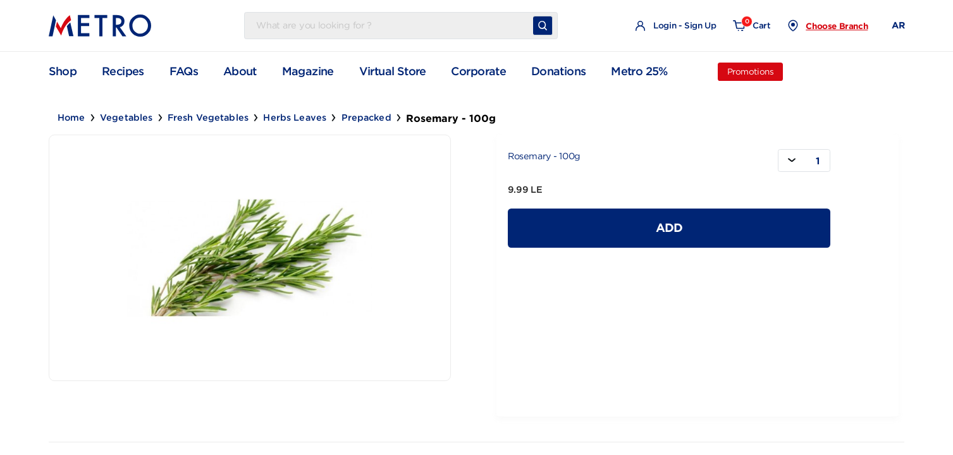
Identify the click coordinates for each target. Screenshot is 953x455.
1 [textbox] (818, 160)
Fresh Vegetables (208, 117)
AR (898, 25)
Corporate (478, 71)
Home (71, 117)
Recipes (123, 71)
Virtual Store (392, 71)
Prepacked (366, 117)
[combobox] (804, 160)
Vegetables (126, 117)
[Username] (390, 26)
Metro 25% (639, 71)
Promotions (750, 71)
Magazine (308, 71)
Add (669, 227)
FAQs (184, 71)
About (240, 71)
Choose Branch (837, 26)
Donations (558, 71)
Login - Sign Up (676, 26)
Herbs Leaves (294, 117)
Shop (63, 71)
